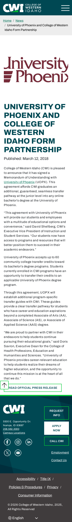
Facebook (7, 442)
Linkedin (29, 442)
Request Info (57, 413)
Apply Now (56, 428)
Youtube (18, 453)
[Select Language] (25, 518)
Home (7, 20)
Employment (60, 452)
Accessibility (26, 479)
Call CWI (57, 441)
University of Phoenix (19, 182)
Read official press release (32, 387)
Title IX (45, 479)
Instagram (18, 442)
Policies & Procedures (25, 487)
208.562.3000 (11, 429)
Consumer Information (35, 495)
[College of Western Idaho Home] (22, 7)
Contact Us (59, 460)
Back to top (4, 385)
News (19, 20)
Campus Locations (14, 433)
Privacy (52, 487)
